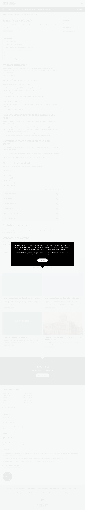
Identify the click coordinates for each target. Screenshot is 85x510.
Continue (42, 260)
